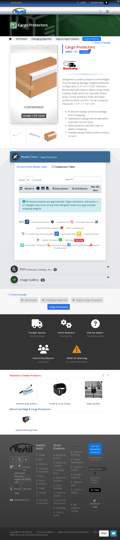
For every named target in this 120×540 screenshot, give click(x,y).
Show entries (30, 180)
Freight (42, 488)
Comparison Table (63, 166)
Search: (83, 179)
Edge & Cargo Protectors (67, 38)
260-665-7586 (95, 2)
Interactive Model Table (32, 166)
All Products (21, 38)
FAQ (41, 459)
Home (42, 455)
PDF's (34, 269)
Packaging (60, 507)
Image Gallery (28, 279)
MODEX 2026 (16, 2)
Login (81, 2)
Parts (41, 476)
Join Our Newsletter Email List (95, 449)
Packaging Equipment (41, 38)
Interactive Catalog (76, 508)
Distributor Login (95, 504)
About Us (43, 464)
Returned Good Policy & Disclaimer (73, 532)
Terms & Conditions (45, 532)
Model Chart (34, 156)
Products (85, 51)
